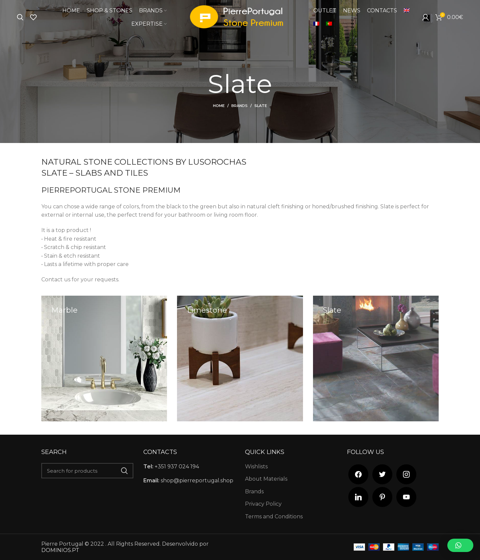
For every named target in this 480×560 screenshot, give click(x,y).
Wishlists (256, 466)
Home (219, 105)
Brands (239, 105)
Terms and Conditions (274, 516)
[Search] (20, 17)
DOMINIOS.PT (60, 550)
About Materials (266, 479)
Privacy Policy (263, 504)
